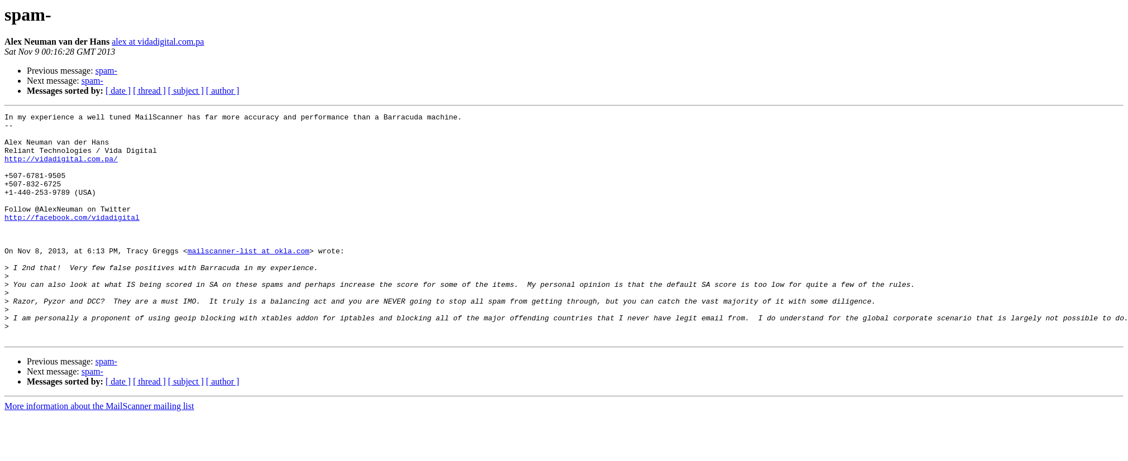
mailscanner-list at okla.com (248, 279)
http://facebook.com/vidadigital (72, 239)
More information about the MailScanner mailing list (99, 451)
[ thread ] (149, 90)
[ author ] (223, 90)
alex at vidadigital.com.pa (158, 41)
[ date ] (118, 90)
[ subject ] (186, 90)
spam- (106, 70)
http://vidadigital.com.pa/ (61, 169)
